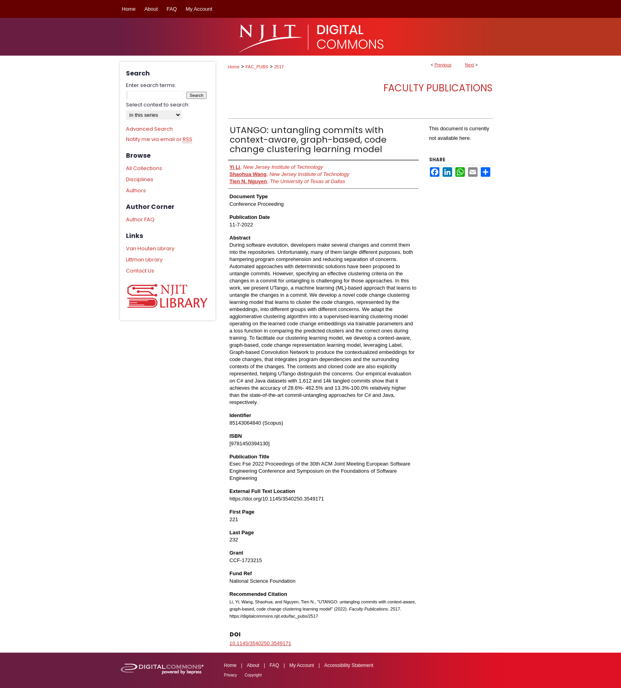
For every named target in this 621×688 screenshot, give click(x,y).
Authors (136, 190)
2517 (279, 66)
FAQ (274, 665)
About (253, 665)
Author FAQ (140, 219)
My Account (301, 665)
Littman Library (144, 259)
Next (469, 64)
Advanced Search (149, 129)
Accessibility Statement (348, 665)
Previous (443, 64)
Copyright (253, 675)
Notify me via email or (159, 139)
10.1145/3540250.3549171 (260, 643)
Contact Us (140, 270)
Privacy (230, 675)
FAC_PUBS (257, 66)
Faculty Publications (438, 88)
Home (234, 66)
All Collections (144, 168)
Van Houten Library (150, 248)
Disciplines (139, 179)
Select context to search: (158, 104)
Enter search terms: (151, 85)
